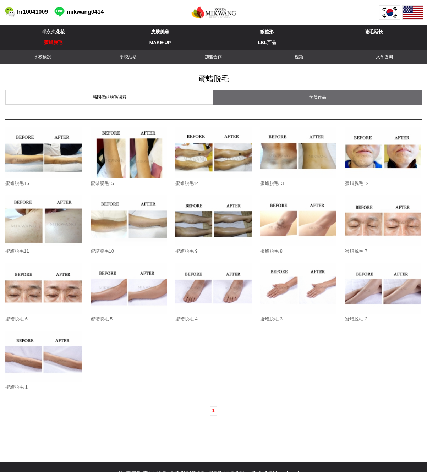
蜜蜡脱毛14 (187, 183)
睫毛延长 (374, 31)
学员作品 (317, 97)
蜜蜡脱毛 (53, 42)
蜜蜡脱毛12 (356, 183)
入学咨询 (384, 56)
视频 (299, 56)
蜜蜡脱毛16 (17, 183)
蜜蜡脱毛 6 (16, 319)
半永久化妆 (53, 31)
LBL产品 (267, 42)
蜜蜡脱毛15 (102, 183)
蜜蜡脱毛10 (102, 251)
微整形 (267, 31)
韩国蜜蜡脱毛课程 (110, 97)
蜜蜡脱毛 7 (356, 251)
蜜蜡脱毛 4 (186, 319)
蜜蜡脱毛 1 (16, 387)
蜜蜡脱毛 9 (186, 251)
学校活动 (128, 56)
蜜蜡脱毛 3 (271, 319)
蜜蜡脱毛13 (272, 183)
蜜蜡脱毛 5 (102, 319)
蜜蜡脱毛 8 (271, 251)
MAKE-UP (160, 42)
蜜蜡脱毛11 (17, 251)
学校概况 (42, 56)
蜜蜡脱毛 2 (356, 319)
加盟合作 (213, 56)
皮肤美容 (160, 31)
